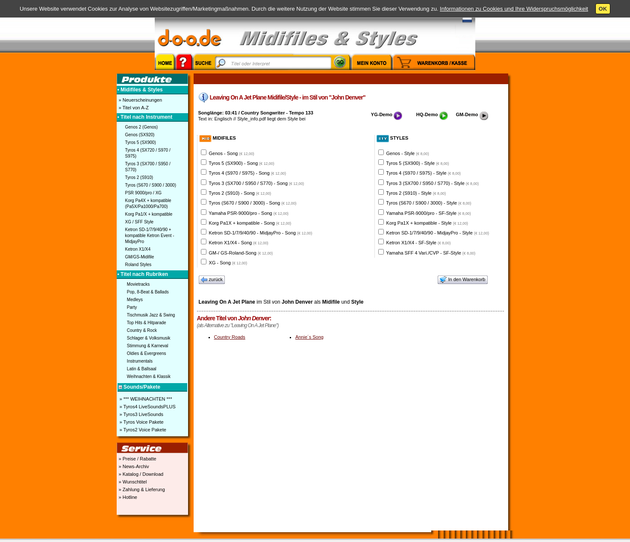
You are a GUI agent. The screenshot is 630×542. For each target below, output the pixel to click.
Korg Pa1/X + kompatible (149, 214)
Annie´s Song (309, 337)
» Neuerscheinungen (140, 100)
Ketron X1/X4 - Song (238, 242)
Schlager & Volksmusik (149, 338)
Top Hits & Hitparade (146, 322)
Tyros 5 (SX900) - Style (417, 163)
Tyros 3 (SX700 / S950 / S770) (148, 166)
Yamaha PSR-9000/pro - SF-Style (428, 213)
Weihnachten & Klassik (149, 376)
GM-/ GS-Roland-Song (241, 252)
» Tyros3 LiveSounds (141, 414)
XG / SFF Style (139, 222)
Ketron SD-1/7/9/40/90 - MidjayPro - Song (260, 232)
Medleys (135, 299)
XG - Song (228, 262)
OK (603, 9)
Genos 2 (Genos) (141, 127)
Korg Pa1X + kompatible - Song (250, 223)
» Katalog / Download (141, 474)
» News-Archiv (133, 466)
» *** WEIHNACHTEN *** (145, 398)
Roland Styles (138, 264)
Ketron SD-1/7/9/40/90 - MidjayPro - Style (437, 232)
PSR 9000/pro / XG (143, 192)
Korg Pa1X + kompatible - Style (427, 223)
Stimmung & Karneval (147, 345)
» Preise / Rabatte (137, 458)
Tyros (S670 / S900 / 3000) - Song (252, 202)
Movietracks (138, 284)
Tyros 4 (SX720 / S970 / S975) (148, 153)
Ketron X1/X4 (137, 249)
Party (132, 307)
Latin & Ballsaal (141, 368)
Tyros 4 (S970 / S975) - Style (423, 173)
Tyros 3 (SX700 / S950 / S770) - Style (432, 183)
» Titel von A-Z (133, 107)
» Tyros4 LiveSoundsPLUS (147, 406)
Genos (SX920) (140, 134)
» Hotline (127, 497)
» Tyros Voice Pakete (141, 422)
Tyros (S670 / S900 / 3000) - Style (428, 202)
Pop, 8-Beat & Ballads (148, 292)
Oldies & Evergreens (146, 353)
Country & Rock (142, 330)
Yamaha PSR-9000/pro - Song (249, 213)
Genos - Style (407, 153)
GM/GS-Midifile (139, 257)
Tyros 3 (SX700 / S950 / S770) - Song (256, 183)
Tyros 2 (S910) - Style (416, 193)
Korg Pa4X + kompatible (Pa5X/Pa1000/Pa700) (148, 203)
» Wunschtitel (132, 481)
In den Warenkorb (462, 279)
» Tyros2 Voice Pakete (142, 429)
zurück (212, 279)
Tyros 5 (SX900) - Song (241, 163)
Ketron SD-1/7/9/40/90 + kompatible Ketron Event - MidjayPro (149, 235)
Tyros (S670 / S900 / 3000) (151, 185)
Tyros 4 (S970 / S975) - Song (247, 173)
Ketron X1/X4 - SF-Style (418, 242)
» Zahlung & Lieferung (141, 489)
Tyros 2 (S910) (139, 177)
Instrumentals (140, 361)
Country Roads (229, 337)
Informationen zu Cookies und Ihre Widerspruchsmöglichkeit (514, 9)
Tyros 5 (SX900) (140, 142)
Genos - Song (231, 153)
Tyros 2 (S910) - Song (240, 193)
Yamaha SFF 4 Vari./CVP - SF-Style (430, 252)
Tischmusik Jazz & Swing (151, 315)
